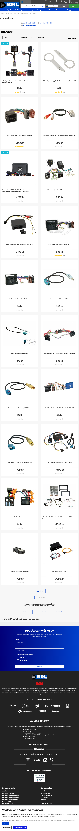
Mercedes (24, 13)
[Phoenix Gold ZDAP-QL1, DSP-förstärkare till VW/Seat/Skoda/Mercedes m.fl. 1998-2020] (19, 192)
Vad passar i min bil (12, 13)
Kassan (74, 6)
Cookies (43, 791)
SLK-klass (33, 13)
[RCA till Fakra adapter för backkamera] (19, 465)
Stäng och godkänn (20, 827)
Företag (75, 3)
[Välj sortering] (72, 38)
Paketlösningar (18, 10)
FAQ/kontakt (45, 793)
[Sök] (33, 6)
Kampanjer (41, 10)
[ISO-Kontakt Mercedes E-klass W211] (59, 247)
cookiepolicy (51, 816)
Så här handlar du (47, 805)
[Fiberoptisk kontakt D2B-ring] (19, 574)
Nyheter (50, 10)
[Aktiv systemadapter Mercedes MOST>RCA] (19, 247)
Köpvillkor (44, 797)
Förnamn (18, 647)
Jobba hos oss (7, 805)
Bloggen (69, 10)
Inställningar (7, 827)
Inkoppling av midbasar (10, 797)
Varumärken (60, 10)
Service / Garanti (46, 803)
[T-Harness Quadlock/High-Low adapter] (59, 192)
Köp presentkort (8, 803)
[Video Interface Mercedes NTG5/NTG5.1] (59, 465)
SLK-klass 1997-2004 (46, 23)
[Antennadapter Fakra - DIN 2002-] (59, 301)
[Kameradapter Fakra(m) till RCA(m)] (19, 410)
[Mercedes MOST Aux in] (59, 574)
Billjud (9, 10)
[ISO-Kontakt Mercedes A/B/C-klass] (19, 301)
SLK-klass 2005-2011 (30, 25)
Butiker (4, 791)
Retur (43, 801)
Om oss (43, 799)
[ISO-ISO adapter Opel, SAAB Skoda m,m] (19, 138)
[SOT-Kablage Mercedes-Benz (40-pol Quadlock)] (59, 356)
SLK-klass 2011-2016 (29, 23)
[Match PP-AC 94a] (19, 519)
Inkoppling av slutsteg (10, 799)
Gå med (39, 667)
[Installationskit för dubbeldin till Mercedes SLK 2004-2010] (59, 519)
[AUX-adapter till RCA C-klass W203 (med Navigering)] (59, 138)
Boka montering (8, 793)
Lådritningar (6, 801)
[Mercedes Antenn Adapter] (19, 356)
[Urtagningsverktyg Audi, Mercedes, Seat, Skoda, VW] (59, 83)
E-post (17, 639)
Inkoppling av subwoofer (11, 795)
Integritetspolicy (47, 795)
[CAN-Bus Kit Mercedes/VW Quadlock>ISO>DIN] (59, 410)
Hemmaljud (30, 10)
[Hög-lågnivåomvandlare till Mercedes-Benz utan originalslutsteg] (19, 83)
